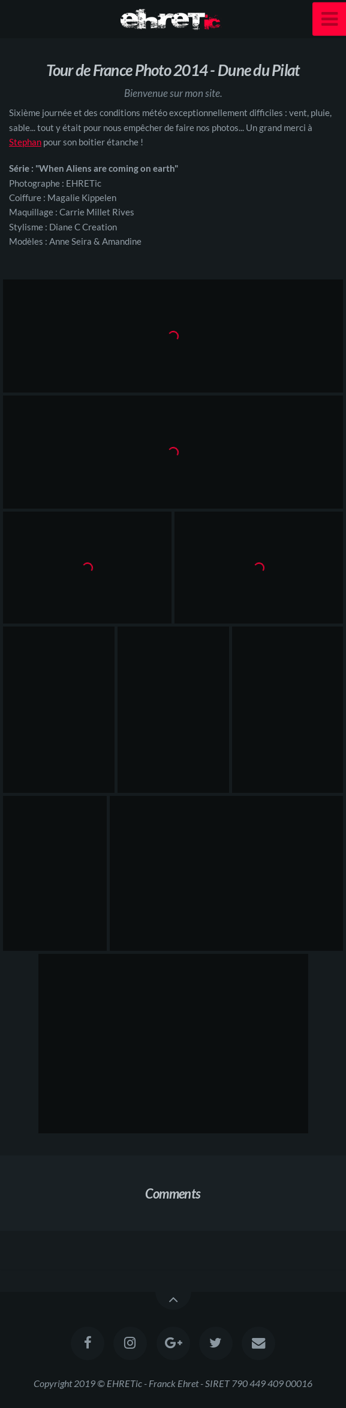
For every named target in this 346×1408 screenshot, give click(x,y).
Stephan (25, 141)
